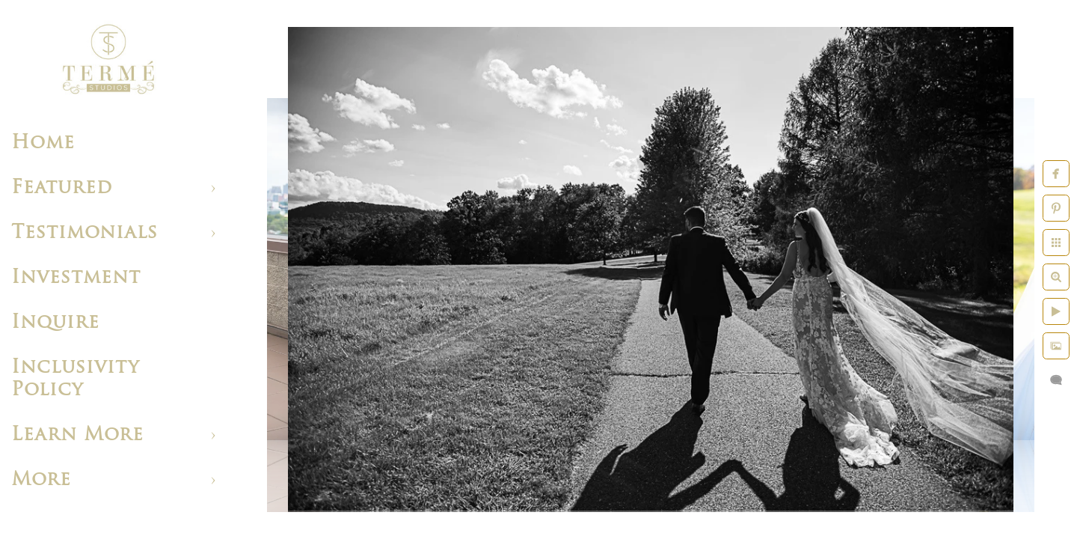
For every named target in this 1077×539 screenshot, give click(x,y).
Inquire (55, 323)
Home (43, 143)
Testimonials (84, 233)
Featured (61, 188)
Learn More (77, 435)
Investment (76, 278)
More (41, 480)
